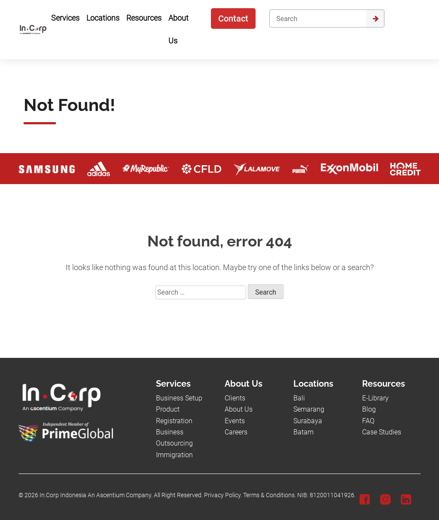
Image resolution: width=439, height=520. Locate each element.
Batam (303, 432)
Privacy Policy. (223, 495)
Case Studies (381, 432)
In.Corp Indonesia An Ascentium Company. (96, 495)
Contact (233, 18)
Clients (235, 398)
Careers (236, 432)
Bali (299, 398)
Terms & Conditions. (269, 495)
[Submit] (375, 18)
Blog (369, 409)
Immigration (174, 455)
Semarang (308, 409)
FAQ (368, 421)
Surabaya (307, 421)
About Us (239, 409)
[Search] (317, 18)
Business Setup (179, 398)
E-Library (375, 398)
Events (235, 421)
